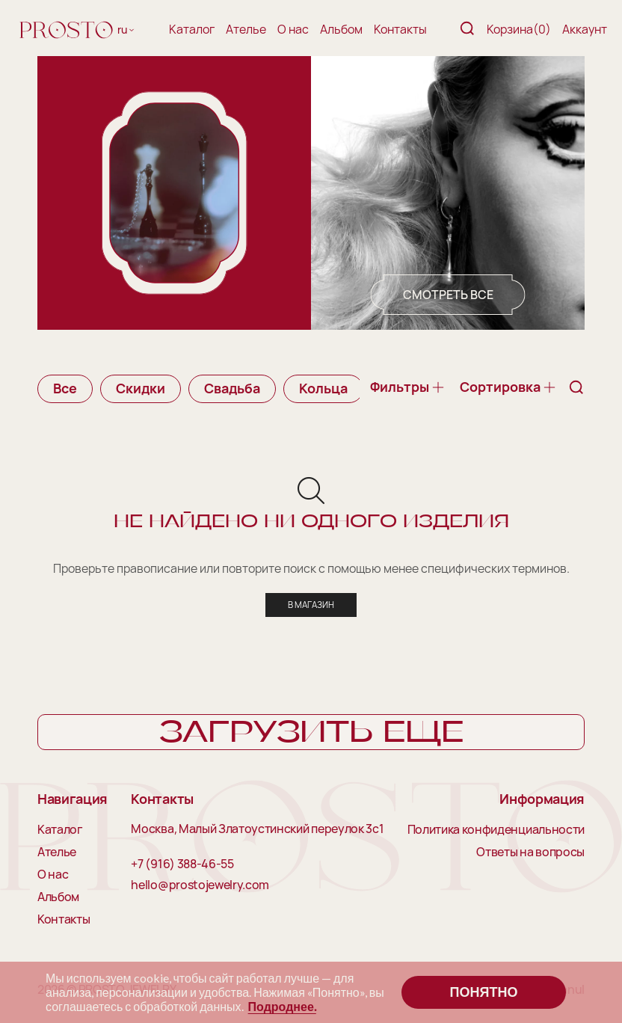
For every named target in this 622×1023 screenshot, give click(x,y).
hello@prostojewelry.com (200, 886)
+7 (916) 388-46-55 (182, 865)
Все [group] (65, 388)
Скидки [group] (140, 388)
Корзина (519, 29)
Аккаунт (584, 29)
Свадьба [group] (232, 388)
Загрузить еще (311, 734)
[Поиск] (467, 29)
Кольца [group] (323, 388)
